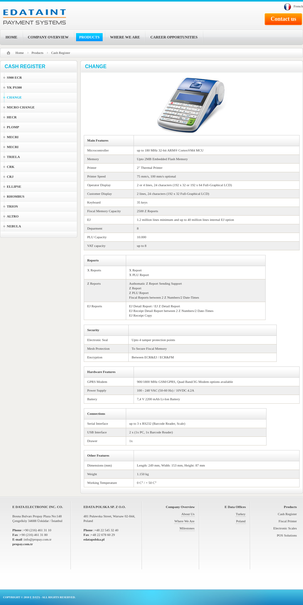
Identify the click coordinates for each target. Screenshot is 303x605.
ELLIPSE (14, 186)
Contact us (283, 19)
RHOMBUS (15, 196)
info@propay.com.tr (38, 539)
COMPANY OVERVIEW (48, 37)
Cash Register (287, 514)
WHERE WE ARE (125, 37)
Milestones (187, 528)
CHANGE (14, 97)
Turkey (240, 514)
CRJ (10, 176)
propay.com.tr (22, 544)
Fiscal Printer (288, 521)
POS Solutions (287, 535)
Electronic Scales (285, 528)
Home (19, 53)
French (298, 6)
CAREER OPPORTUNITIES (174, 37)
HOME (11, 37)
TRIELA (13, 157)
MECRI (13, 137)
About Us (187, 514)
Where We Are (184, 521)
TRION (12, 206)
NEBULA (14, 226)
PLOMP (13, 127)
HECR (12, 117)
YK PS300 (14, 87)
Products (38, 53)
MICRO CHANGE (21, 107)
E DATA (35, 597)
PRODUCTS (89, 37)
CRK (10, 167)
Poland (240, 521)
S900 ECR (14, 77)
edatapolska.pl (94, 539)
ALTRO (13, 216)
